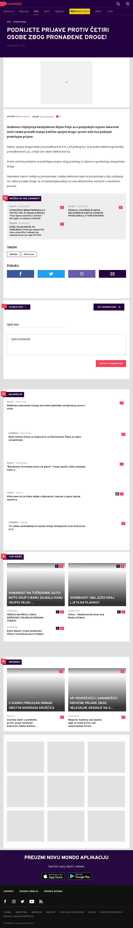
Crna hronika (20, 22)
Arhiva (92, 912)
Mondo (9, 891)
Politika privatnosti (111, 912)
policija (29, 254)
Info (9, 22)
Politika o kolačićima (72, 912)
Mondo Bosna (53, 891)
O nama (7, 912)
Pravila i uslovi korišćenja (18, 916)
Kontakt (51, 912)
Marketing (21, 912)
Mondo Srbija (29, 891)
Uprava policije (46, 117)
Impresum (37, 912)
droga (13, 254)
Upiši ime (13, 325)
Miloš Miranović (22, 116)
